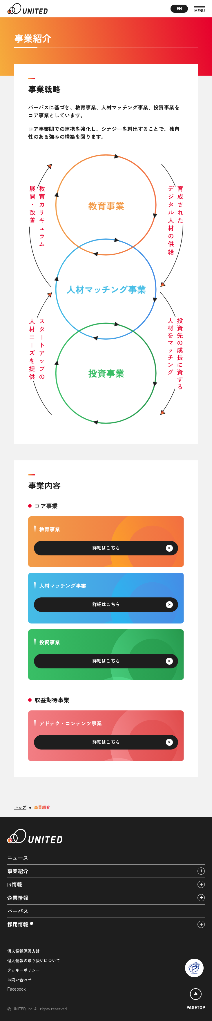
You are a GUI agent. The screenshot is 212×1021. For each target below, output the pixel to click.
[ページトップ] (195, 1000)
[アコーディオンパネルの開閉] (201, 871)
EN (179, 9)
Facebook (16, 989)
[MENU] (199, 9)
